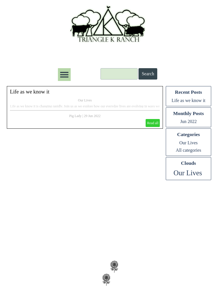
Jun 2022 (188, 121)
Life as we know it (29, 92)
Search (148, 73)
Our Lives (85, 100)
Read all (152, 123)
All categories (188, 150)
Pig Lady (75, 116)
